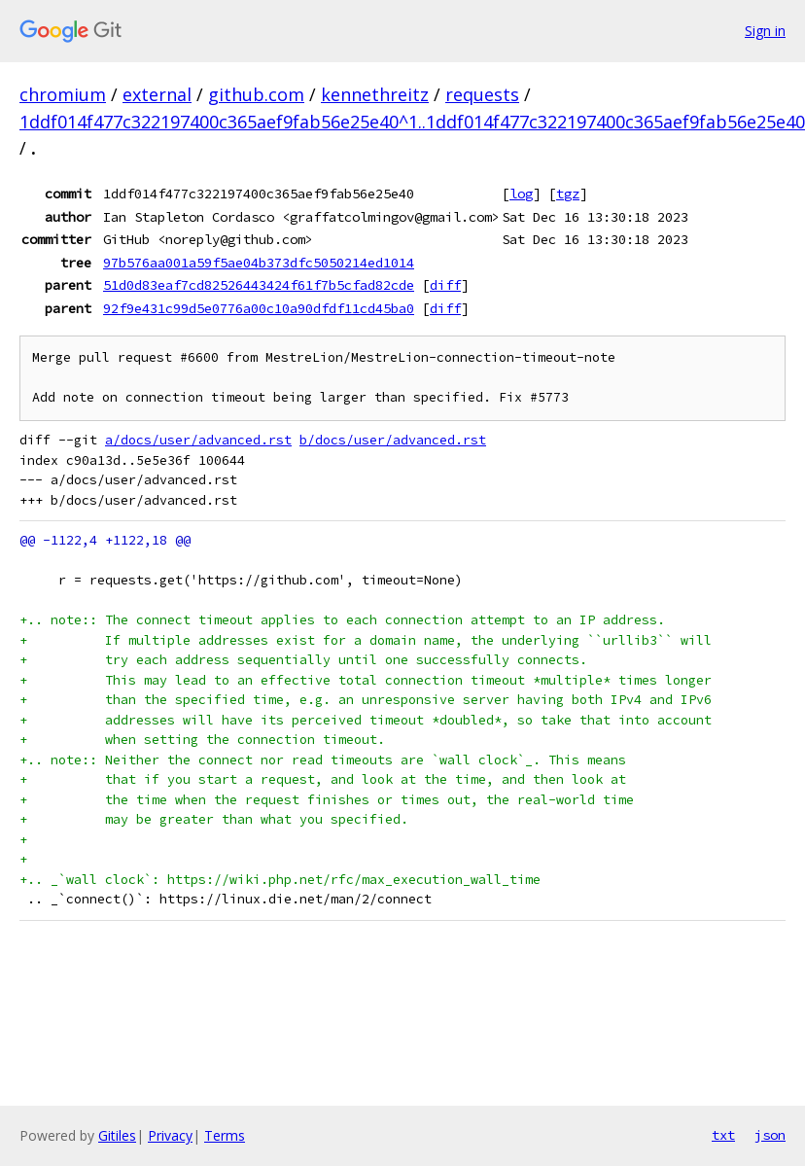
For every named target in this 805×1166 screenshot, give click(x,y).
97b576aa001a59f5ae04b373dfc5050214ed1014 (258, 262)
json (770, 1135)
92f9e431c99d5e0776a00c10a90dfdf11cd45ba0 (258, 308)
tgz (567, 193)
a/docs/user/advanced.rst (198, 440)
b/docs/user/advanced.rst (392, 440)
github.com (256, 94)
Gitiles (117, 1135)
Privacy (170, 1135)
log (521, 193)
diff (445, 285)
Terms (224, 1135)
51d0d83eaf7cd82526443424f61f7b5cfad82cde (258, 285)
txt (723, 1135)
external (157, 94)
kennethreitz (375, 94)
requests (482, 94)
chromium (62, 94)
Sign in (765, 30)
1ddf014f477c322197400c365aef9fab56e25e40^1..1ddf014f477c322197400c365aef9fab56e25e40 (412, 121)
